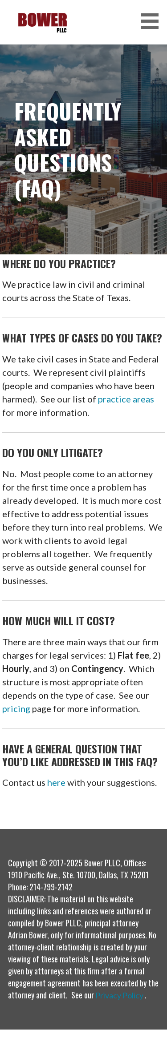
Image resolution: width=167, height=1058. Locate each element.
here (56, 782)
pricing (16, 708)
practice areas (126, 399)
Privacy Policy (119, 995)
